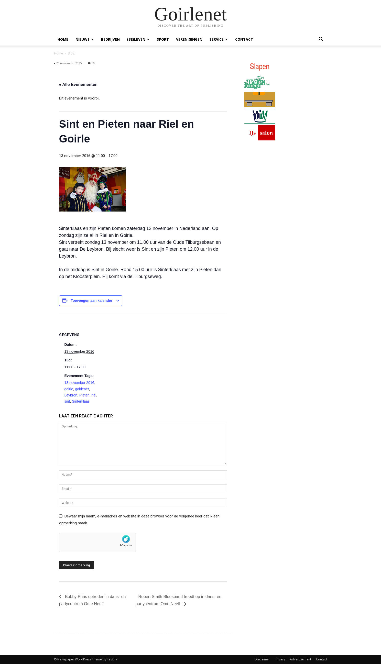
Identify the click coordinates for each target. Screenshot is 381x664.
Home (63, 39)
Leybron (71, 395)
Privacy (280, 659)
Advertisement (300, 659)
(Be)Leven (138, 39)
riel (93, 395)
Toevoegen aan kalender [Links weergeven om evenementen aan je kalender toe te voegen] (91, 300)
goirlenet (82, 389)
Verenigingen (189, 39)
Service (219, 39)
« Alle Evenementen (78, 84)
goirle (68, 389)
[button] (321, 39)
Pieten (84, 395)
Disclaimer (262, 659)
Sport (163, 39)
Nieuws (84, 39)
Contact (244, 39)
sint (67, 401)
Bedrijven (110, 39)
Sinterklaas (81, 401)
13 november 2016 (79, 383)
